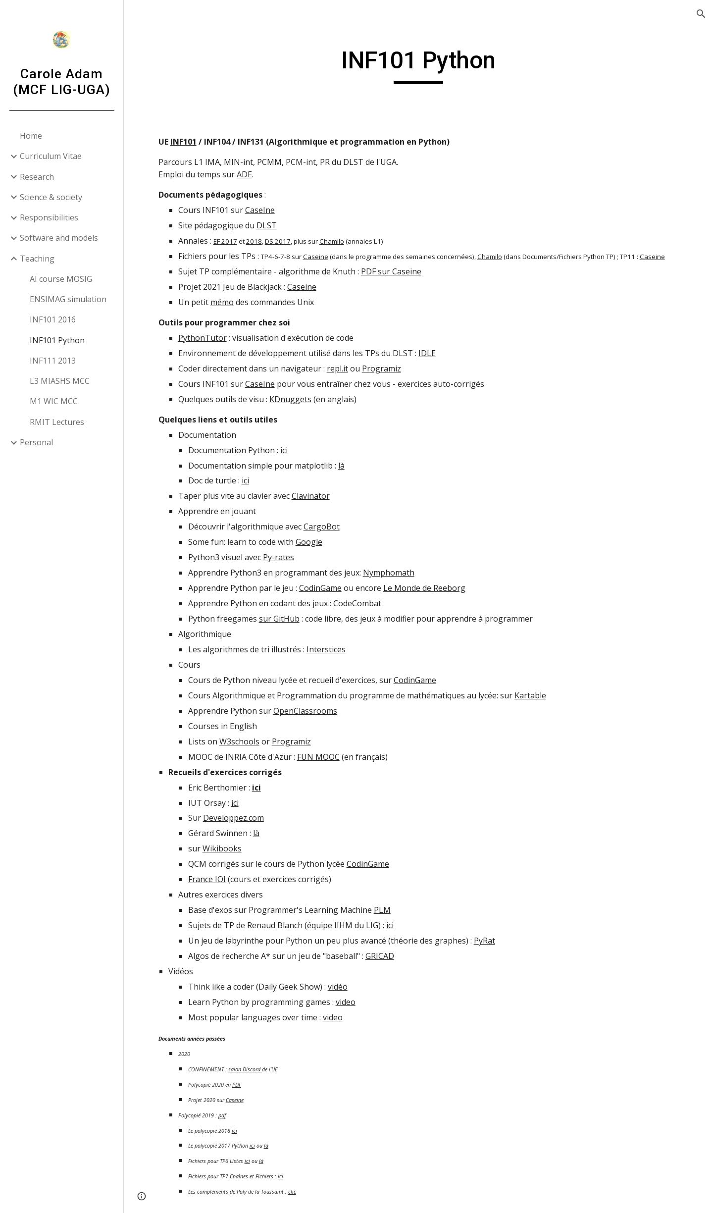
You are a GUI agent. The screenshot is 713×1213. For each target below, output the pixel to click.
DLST (266, 225)
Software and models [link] (59, 237)
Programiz (381, 368)
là (341, 465)
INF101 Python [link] (57, 340)
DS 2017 (278, 241)
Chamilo (331, 241)
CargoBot (322, 526)
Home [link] (31, 135)
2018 (254, 241)
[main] (418, 65)
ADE (244, 174)
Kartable (530, 695)
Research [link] (37, 176)
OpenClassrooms (305, 710)
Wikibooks (222, 848)
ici (284, 450)
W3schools (239, 741)
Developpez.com (233, 817)
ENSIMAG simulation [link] (68, 299)
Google (309, 541)
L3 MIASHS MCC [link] (60, 380)
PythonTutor (202, 337)
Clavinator (311, 495)
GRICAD (379, 955)
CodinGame (320, 587)
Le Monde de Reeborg (424, 587)
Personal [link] (36, 442)
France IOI (207, 879)
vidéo (338, 986)
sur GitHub (279, 618)
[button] (701, 14)
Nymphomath (388, 572)
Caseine (315, 256)
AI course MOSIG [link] (61, 278)
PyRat (484, 940)
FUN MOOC (318, 756)
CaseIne (260, 210)
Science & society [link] (51, 197)
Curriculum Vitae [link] (51, 156)
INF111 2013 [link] (53, 360)
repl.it (337, 368)
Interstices (326, 649)
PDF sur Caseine (391, 271)
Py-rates (278, 557)
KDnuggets (290, 399)
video (346, 1002)
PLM (382, 909)
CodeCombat (357, 603)
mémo (222, 302)
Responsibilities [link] (49, 217)
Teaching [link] (37, 258)
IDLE (427, 353)
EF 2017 (225, 241)
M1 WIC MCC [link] (54, 401)
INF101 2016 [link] (53, 319)
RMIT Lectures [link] (57, 422)
